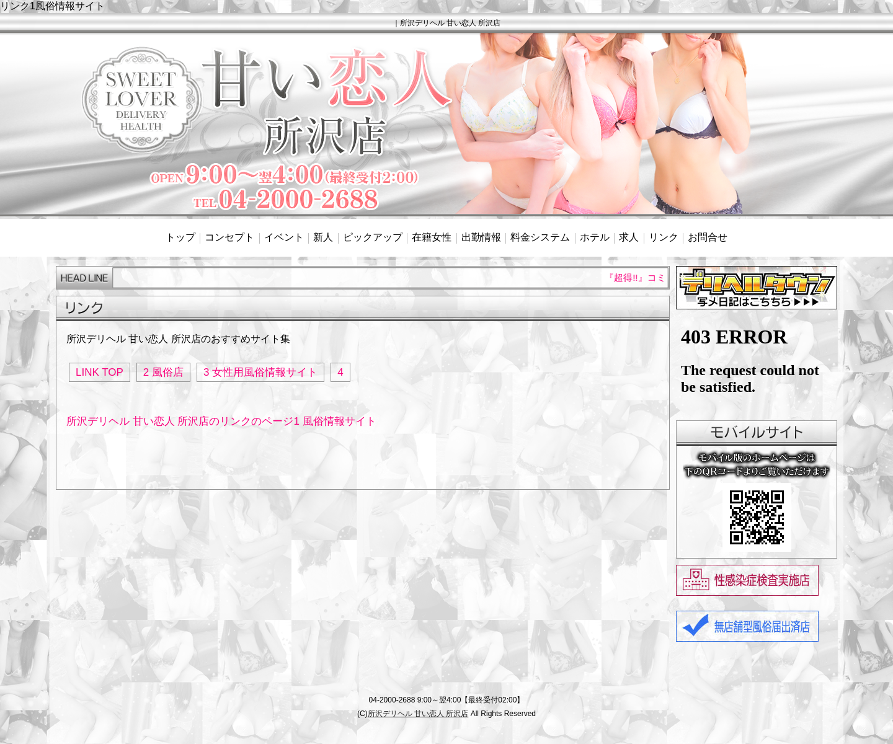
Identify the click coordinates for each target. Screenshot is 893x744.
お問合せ (707, 237)
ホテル (595, 237)
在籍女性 (431, 237)
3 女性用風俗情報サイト (260, 372)
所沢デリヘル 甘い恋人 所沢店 (418, 713)
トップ (180, 237)
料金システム (540, 237)
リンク (663, 237)
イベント (284, 237)
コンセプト (229, 237)
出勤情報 (481, 237)
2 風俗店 (163, 372)
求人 (629, 237)
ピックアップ (372, 237)
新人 (323, 237)
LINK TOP (99, 372)
